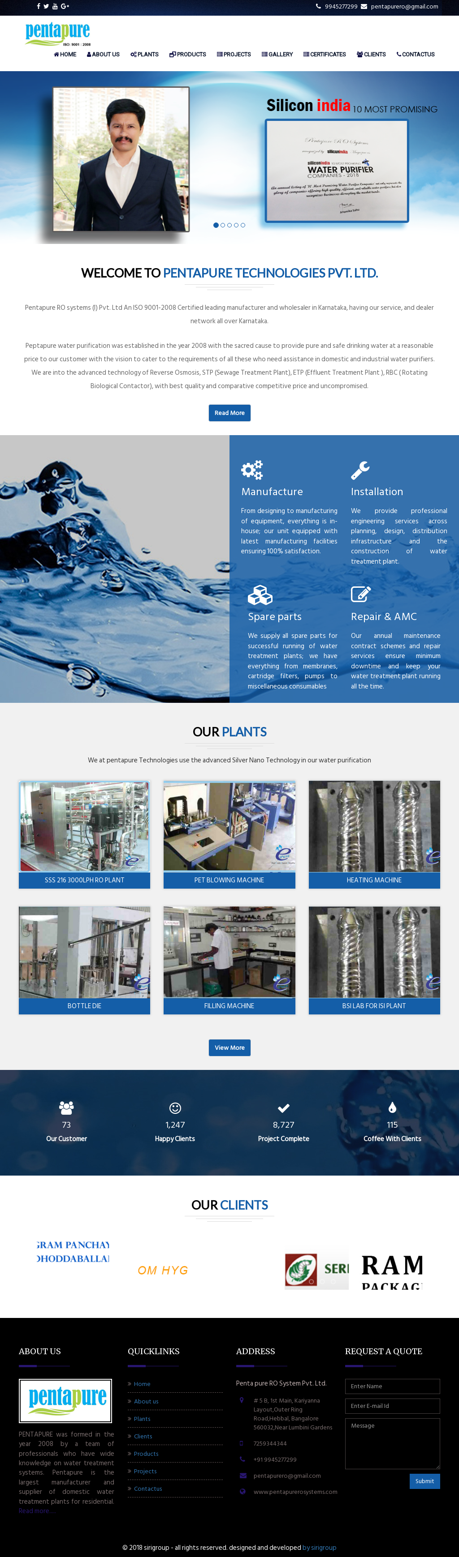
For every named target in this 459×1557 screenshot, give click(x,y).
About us (103, 54)
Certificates (324, 54)
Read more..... (37, 1511)
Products (187, 54)
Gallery (277, 54)
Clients (371, 54)
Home (65, 54)
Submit (425, 1481)
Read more (230, 413)
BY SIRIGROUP (320, 1547)
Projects (234, 54)
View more (230, 1048)
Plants (144, 54)
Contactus (416, 54)
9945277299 (337, 6)
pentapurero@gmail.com (399, 6)
